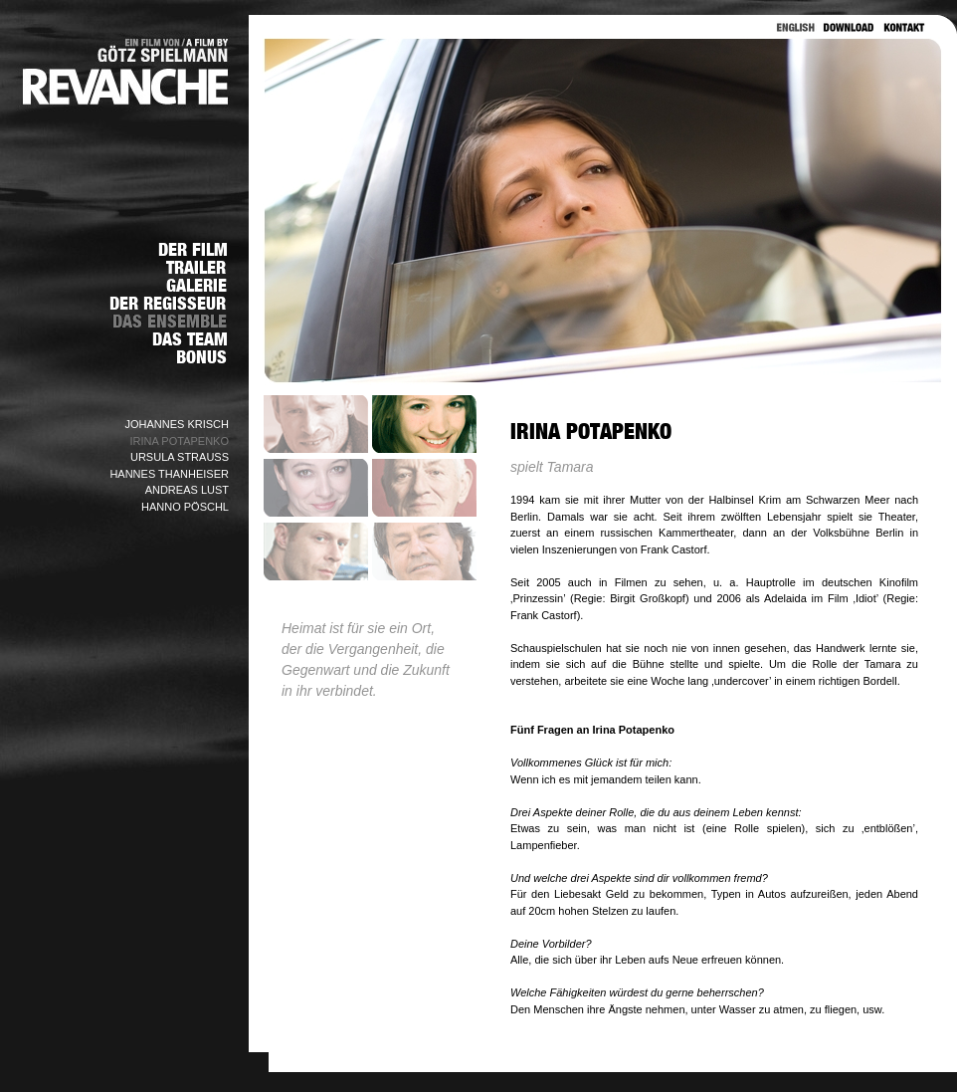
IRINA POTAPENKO (179, 441)
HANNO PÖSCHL (185, 507)
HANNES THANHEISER (169, 474)
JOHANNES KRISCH (176, 424)
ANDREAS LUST (187, 490)
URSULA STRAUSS (179, 457)
